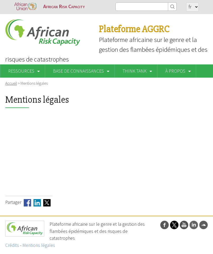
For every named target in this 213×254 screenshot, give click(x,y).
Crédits (12, 245)
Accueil (11, 83)
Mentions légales (38, 245)
